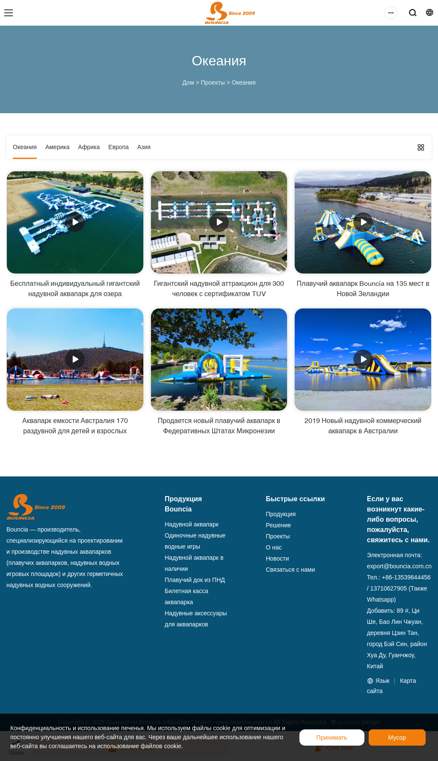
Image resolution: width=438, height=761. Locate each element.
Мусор (397, 737)
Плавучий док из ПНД (195, 579)
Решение (278, 525)
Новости (277, 558)
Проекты (213, 82)
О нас (273, 547)
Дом (188, 82)
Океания (244, 82)
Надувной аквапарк (192, 524)
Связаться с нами (290, 569)
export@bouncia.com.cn (399, 566)
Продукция (281, 514)
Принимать (332, 737)
